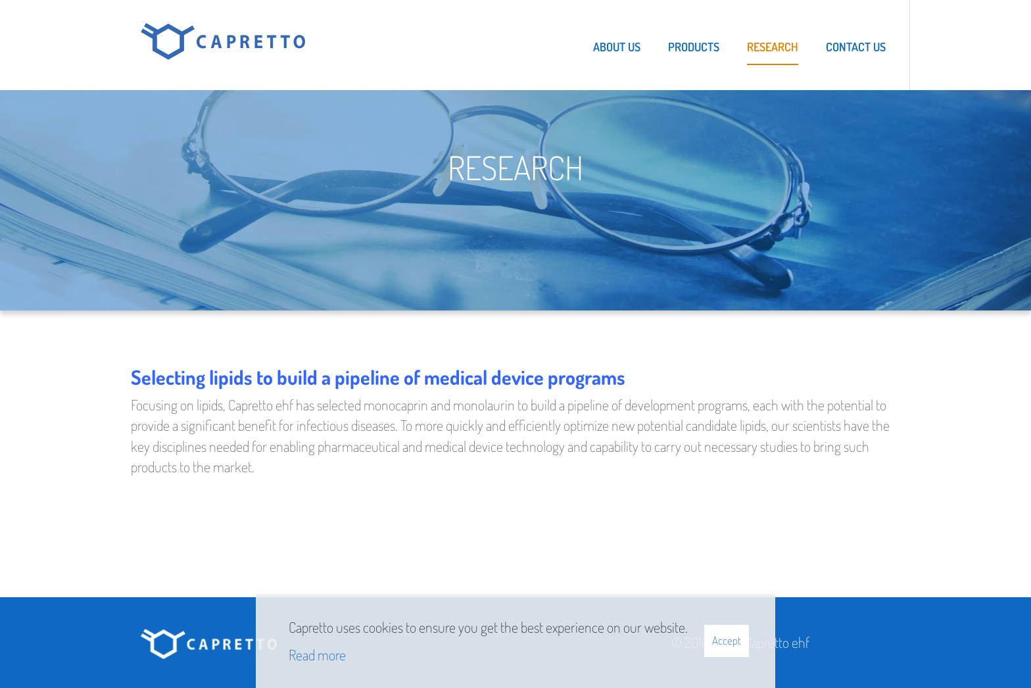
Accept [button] (726, 640)
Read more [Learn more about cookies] (317, 654)
